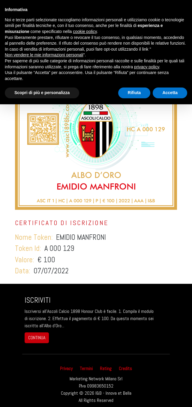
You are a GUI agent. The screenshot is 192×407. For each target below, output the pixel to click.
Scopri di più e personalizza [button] (42, 92)
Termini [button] (86, 368)
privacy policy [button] (146, 66)
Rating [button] (106, 368)
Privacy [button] (66, 368)
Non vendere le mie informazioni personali (44, 54)
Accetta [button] (170, 92)
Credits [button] (125, 368)
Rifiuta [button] (134, 92)
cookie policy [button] (85, 31)
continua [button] (36, 337)
